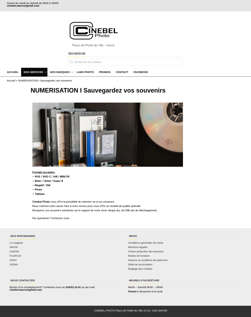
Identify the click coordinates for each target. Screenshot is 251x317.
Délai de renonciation (140, 264)
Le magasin (16, 242)
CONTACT (122, 72)
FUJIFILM (15, 255)
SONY (13, 260)
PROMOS (105, 72)
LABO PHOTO (85, 72)
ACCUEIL (13, 72)
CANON (14, 251)
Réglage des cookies (140, 268)
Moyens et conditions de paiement (148, 260)
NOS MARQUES (60, 72)
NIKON (14, 247)
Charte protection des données (146, 251)
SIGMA (14, 264)
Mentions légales (138, 247)
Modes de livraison (139, 255)
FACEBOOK (140, 72)
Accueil (11, 80)
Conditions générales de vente (145, 242)
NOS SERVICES (33, 72)
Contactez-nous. (60, 218)
